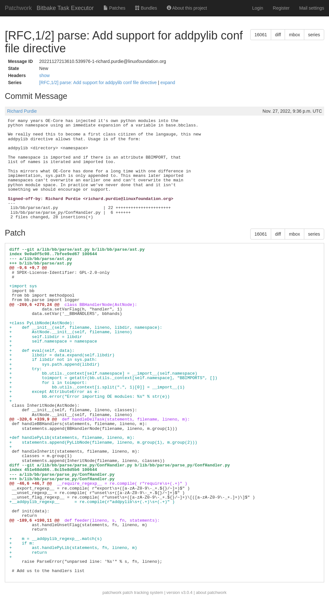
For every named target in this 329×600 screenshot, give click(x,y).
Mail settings (311, 8)
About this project (187, 8)
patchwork (111, 592)
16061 (260, 34)
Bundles (146, 8)
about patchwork (211, 592)
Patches (114, 8)
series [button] (314, 34)
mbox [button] (294, 34)
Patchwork (18, 8)
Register (281, 8)
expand (167, 82)
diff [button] (278, 34)
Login (257, 8)
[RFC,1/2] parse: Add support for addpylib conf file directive (98, 82)
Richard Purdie (22, 111)
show (44, 75)
